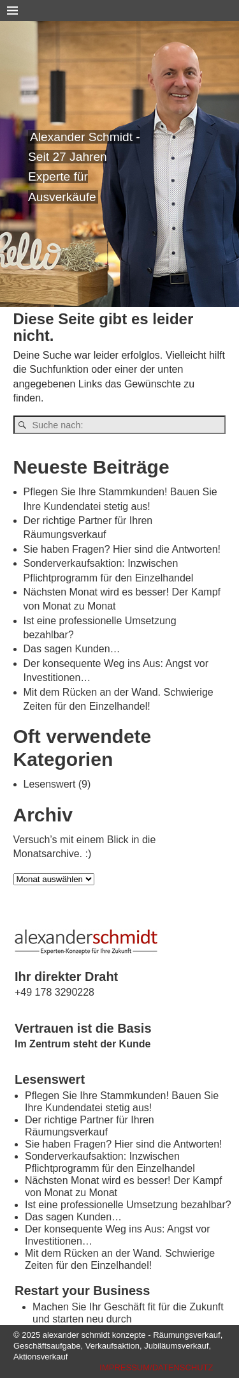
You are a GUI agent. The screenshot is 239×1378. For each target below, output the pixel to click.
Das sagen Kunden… (72, 648)
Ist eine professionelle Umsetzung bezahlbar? (128, 1204)
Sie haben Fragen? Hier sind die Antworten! (122, 549)
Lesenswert (50, 784)
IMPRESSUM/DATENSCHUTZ (156, 1367)
